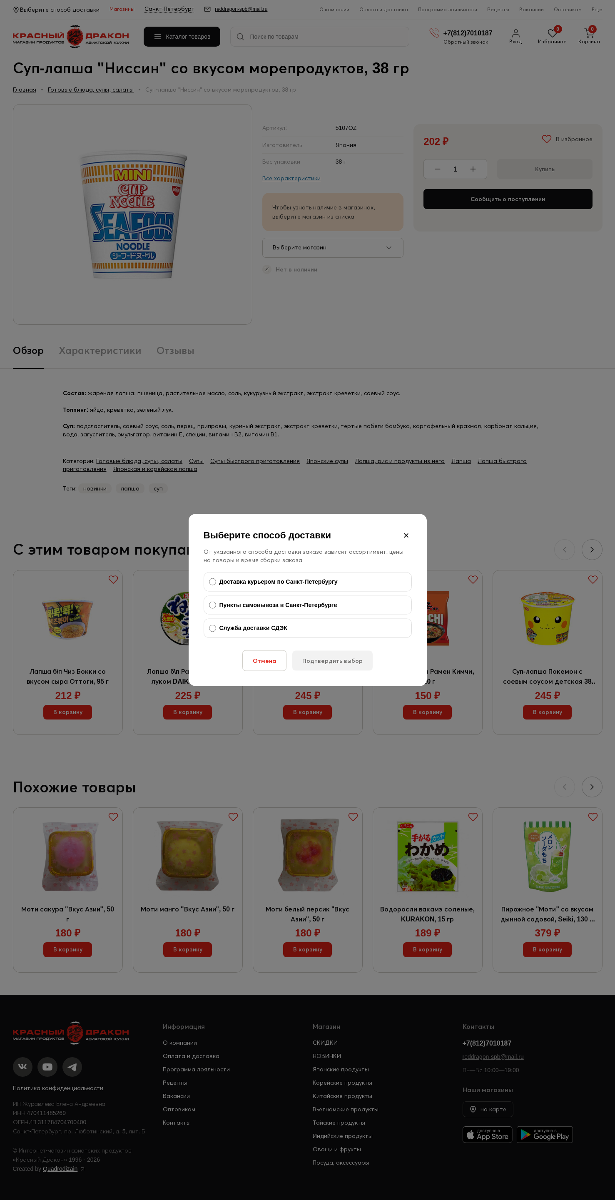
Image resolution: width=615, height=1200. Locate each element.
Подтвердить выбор (332, 660)
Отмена (264, 660)
